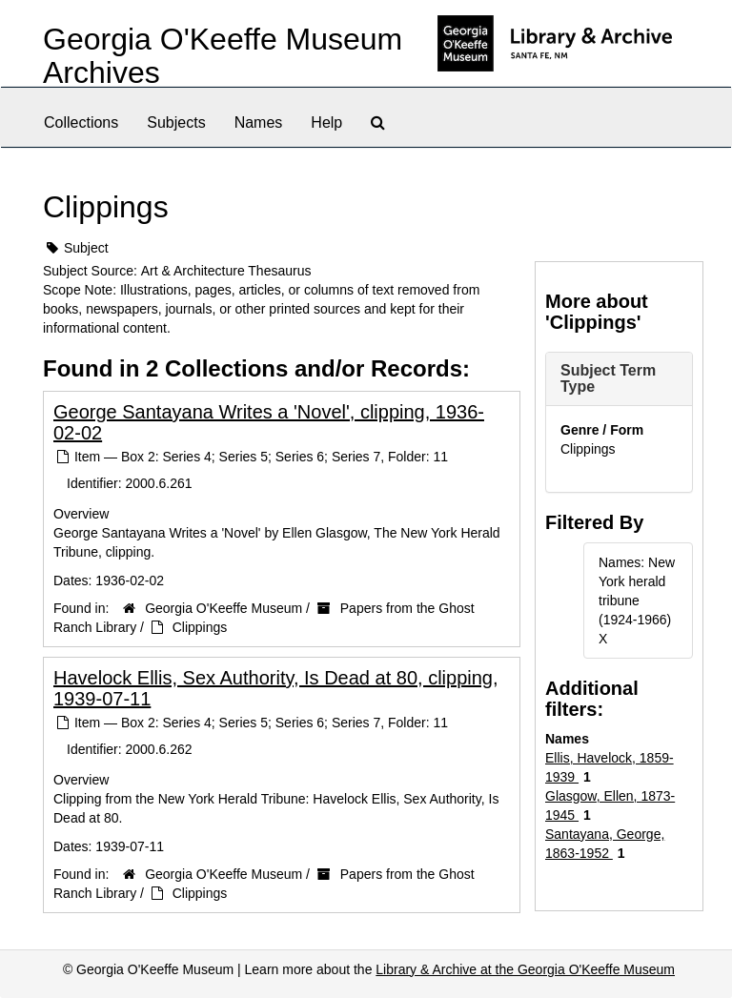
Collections (81, 122)
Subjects (176, 122)
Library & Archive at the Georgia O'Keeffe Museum (525, 969)
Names (258, 122)
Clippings (200, 627)
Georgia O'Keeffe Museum (223, 608)
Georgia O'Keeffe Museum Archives (222, 56)
